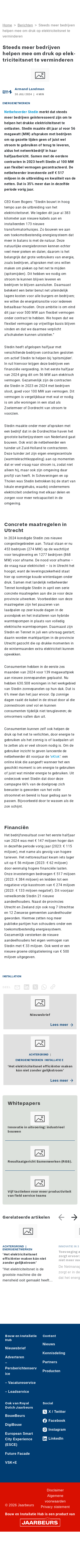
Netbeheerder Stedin (21, 112)
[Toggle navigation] (73, 7)
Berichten (25, 25)
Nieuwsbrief (15, 1348)
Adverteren (14, 1357)
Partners (50, 1362)
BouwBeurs (15, 1415)
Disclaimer (55, 1490)
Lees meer (61, 1024)
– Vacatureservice (20, 1382)
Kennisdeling (54, 1353)
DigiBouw (13, 1424)
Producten (52, 1371)
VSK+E (11, 1462)
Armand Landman (29, 89)
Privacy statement (55, 1507)
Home (7, 25)
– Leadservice (17, 1391)
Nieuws (49, 1344)
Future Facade (17, 1453)
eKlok (55, 757)
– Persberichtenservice (21, 1368)
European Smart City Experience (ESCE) (19, 1439)
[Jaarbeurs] (40, 1522)
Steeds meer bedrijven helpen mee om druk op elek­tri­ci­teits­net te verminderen (39, 30)
